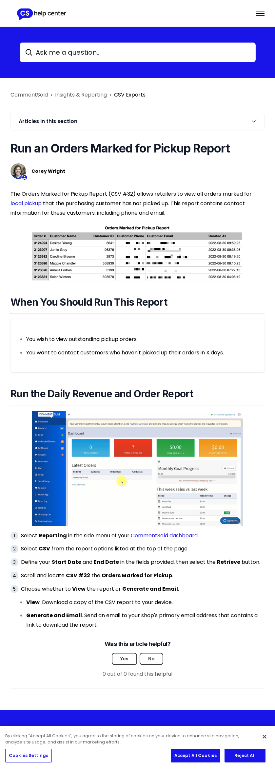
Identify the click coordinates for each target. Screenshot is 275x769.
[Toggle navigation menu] (260, 13)
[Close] (264, 739)
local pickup (26, 203)
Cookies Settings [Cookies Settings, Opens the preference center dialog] (28, 758)
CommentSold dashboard (164, 535)
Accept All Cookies (195, 758)
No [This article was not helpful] (151, 658)
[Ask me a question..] (138, 52)
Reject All (244, 758)
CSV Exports (130, 94)
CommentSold (29, 94)
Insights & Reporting (81, 94)
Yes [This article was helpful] (124, 658)
